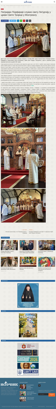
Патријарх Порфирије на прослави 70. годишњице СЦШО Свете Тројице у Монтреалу (41, 232)
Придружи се (52, 395)
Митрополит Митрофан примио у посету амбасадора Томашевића (27, 252)
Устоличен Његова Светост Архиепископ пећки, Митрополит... (8, 268)
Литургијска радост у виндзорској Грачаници (45, 252)
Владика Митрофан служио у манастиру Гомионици (7, 252)
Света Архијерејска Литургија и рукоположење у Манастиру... (30, 387)
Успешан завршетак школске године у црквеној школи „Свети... (31, 393)
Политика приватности (50, 406)
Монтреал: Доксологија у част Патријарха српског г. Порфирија (16, 232)
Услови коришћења (41, 406)
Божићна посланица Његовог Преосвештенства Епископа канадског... (44, 269)
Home (2, 5)
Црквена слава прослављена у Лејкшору (26, 268)
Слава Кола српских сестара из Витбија (30, 398)
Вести (4, 5)
